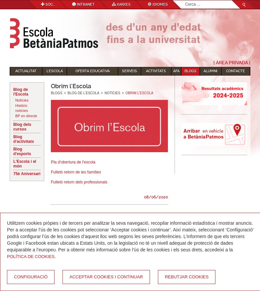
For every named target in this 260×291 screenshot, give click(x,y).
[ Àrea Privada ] (231, 62)
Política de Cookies (31, 256)
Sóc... (48, 4)
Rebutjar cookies (186, 276)
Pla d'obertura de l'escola (73, 162)
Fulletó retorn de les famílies (76, 172)
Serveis (129, 71)
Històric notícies (21, 108)
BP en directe (26, 116)
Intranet (83, 4)
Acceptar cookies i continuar (106, 276)
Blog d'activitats (23, 139)
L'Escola (55, 71)
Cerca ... (185, 0)
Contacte (235, 71)
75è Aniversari (27, 173)
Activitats (156, 71)
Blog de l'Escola (20, 92)
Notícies (22, 100)
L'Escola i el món (24, 163)
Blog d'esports (22, 151)
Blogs (190, 71)
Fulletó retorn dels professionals (79, 182)
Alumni (210, 71)
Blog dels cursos (22, 127)
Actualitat (26, 71)
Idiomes (158, 4)
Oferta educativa (92, 71)
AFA (176, 71)
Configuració (31, 276)
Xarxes (121, 4)
